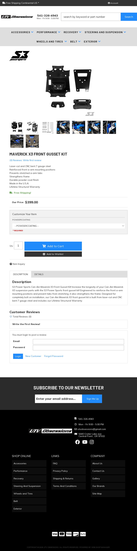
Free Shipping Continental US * (20, 2)
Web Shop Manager (100, 547)
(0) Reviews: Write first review (25, 160)
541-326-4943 (86, 418)
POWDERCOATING (21, 219)
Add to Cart (55, 246)
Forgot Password (53, 356)
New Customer (33, 356)
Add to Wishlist (55, 254)
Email (16, 341)
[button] (99, 17)
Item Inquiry (19, 263)
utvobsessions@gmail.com (92, 429)
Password (19, 347)
